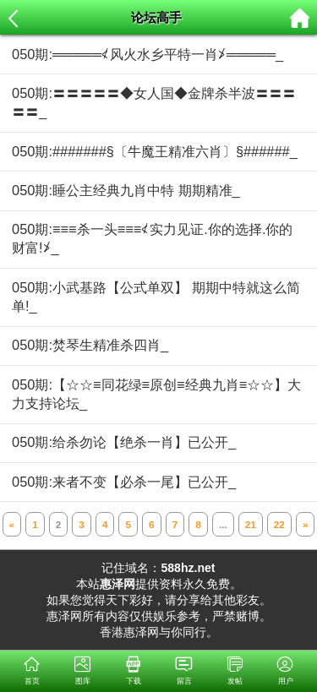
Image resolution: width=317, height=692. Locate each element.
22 (279, 524)
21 (250, 524)
